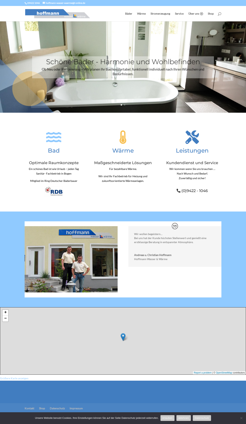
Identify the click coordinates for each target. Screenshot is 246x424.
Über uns (193, 13)
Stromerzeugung (160, 13)
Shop (211, 13)
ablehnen (183, 417)
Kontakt (29, 408)
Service (179, 13)
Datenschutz (57, 408)
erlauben (167, 417)
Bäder (128, 13)
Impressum (76, 408)
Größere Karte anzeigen (14, 378)
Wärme (141, 13)
